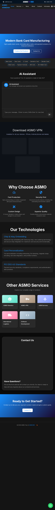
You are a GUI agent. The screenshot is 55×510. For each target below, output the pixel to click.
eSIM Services (7, 2)
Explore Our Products (21, 51)
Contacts (39, 6)
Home (12, 6)
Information (47, 6)
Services (20, 6)
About (33, 6)
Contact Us (36, 51)
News (27, 6)
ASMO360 (32, 425)
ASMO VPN (48, 2)
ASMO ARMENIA (6, 6)
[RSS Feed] (37, 425)
